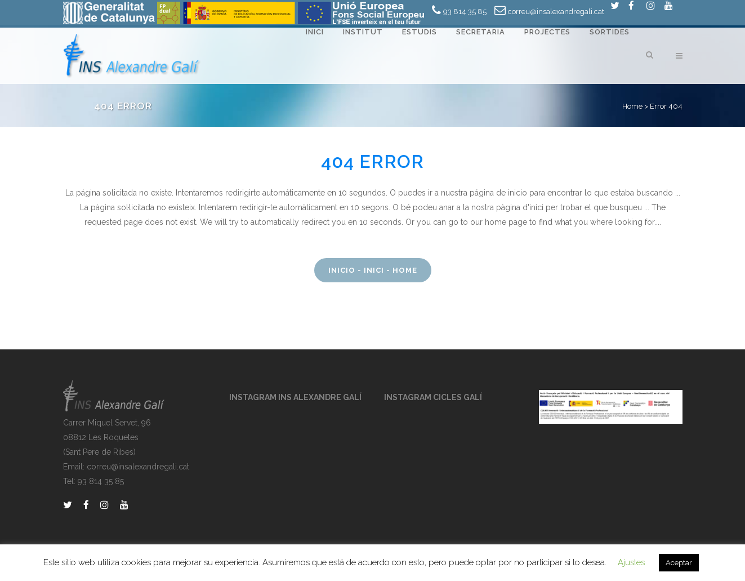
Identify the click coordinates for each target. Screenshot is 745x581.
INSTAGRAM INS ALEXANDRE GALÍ (295, 397)
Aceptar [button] (679, 562)
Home (632, 106)
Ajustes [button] (631, 562)
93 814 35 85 (465, 11)
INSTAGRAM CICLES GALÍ (433, 397)
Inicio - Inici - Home (372, 270)
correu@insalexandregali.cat (556, 11)
